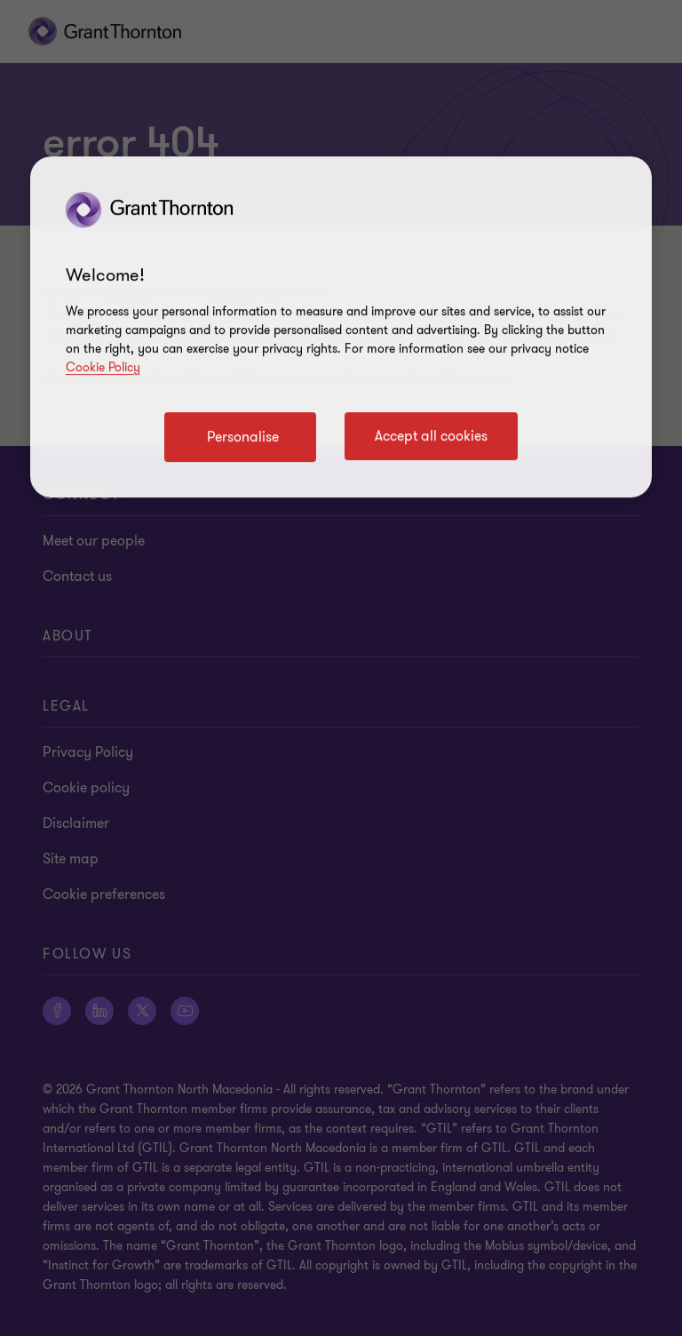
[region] (341, 326)
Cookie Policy (103, 367)
